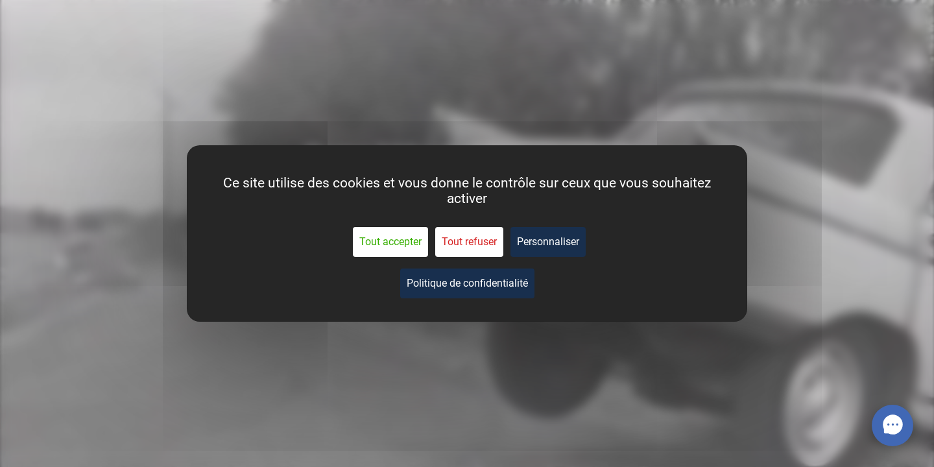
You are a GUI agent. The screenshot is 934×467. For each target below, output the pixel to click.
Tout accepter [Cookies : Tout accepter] (390, 241)
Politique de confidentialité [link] (467, 283)
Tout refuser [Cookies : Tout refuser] (469, 241)
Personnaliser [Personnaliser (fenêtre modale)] (548, 241)
